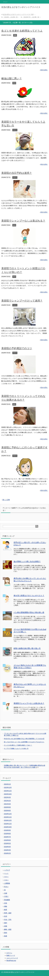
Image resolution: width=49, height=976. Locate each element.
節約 (14, 404)
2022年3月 (7, 797)
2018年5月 (7, 843)
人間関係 (7, 883)
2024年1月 (7, 784)
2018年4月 (7, 846)
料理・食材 (7, 913)
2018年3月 (7, 850)
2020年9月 (7, 807)
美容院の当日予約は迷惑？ (16, 173)
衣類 (5, 926)
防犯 (5, 932)
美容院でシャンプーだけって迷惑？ (22, 300)
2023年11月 (8, 791)
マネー (6, 880)
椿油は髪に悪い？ (11, 78)
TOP (18, 14)
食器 (5, 936)
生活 (14, 83)
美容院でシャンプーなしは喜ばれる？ (23, 220)
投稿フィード (10, 955)
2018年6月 (7, 840)
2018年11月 (8, 823)
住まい (6, 886)
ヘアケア (7, 870)
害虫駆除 (7, 900)
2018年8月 (7, 833)
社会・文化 (7, 919)
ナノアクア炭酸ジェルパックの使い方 (16, 748)
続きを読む (44, 70)
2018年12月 (8, 820)
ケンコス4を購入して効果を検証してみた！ (18, 745)
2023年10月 (8, 794)
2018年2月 (7, 853)
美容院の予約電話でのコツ (16, 348)
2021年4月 (7, 804)
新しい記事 (6, 500)
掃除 (15, 35)
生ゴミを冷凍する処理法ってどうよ (22, 30)
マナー (15, 130)
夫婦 (5, 893)
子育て (6, 896)
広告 (5, 903)
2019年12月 (8, 814)
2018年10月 (8, 827)
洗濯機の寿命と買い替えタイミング (15, 765)
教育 (5, 909)
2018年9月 (7, 830)
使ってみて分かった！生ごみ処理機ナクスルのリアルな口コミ (24, 742)
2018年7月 (7, 837)
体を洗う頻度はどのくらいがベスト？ (29, 596)
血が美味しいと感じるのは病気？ (27, 561)
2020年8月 (7, 810)
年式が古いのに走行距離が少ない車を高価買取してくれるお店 (24, 738)
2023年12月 (8, 787)
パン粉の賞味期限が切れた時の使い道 (29, 612)
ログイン (9, 953)
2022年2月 (7, 800)
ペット (6, 873)
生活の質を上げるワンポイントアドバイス (20, 7)
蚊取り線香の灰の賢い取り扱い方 (27, 648)
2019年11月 (8, 817)
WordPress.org (11, 960)
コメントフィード (12, 958)
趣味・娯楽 (7, 929)
